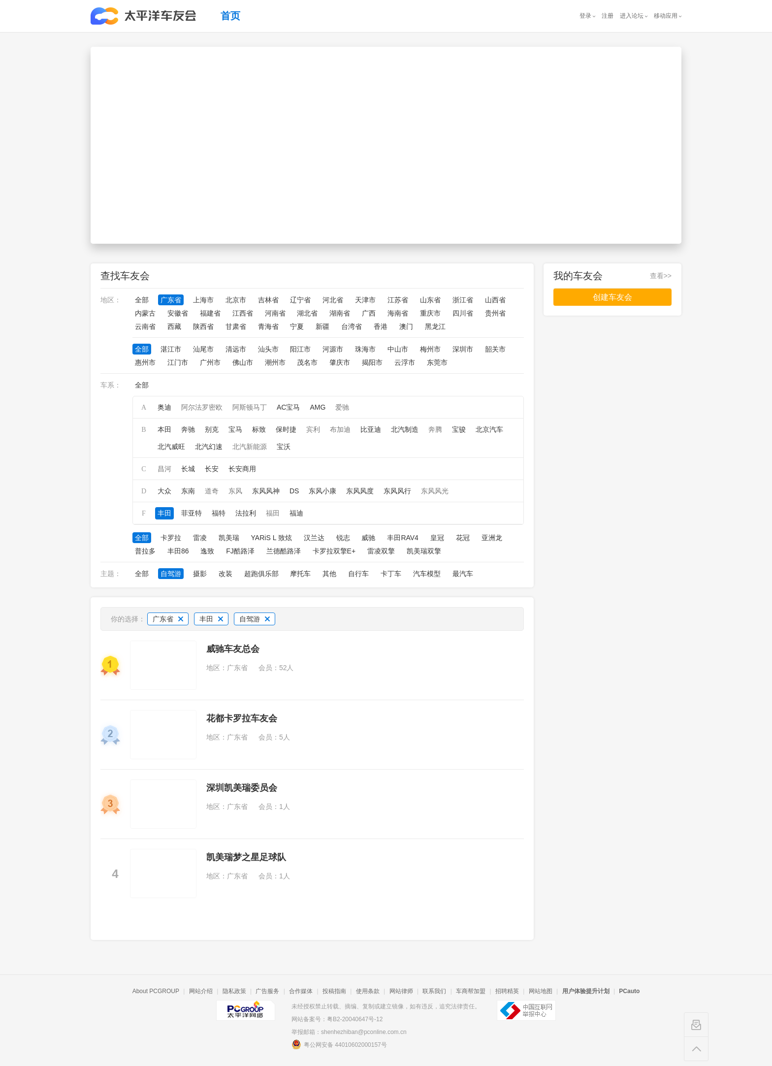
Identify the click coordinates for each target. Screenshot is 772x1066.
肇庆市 (339, 362)
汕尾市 (203, 349)
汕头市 (268, 349)
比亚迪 (370, 429)
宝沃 (283, 447)
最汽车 (462, 574)
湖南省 (339, 313)
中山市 (397, 349)
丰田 (164, 513)
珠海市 (365, 349)
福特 (218, 513)
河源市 (332, 349)
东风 (235, 491)
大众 (164, 491)
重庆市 (430, 313)
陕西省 (203, 326)
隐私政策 (234, 991)
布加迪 (340, 429)
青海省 (268, 326)
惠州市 (145, 362)
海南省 (397, 313)
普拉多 (145, 551)
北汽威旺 (171, 447)
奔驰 (188, 429)
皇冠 (437, 538)
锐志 (343, 538)
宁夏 (297, 326)
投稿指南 (334, 991)
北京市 (235, 300)
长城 (188, 469)
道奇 (212, 491)
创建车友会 (612, 297)
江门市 (177, 362)
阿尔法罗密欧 (202, 407)
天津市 (365, 300)
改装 (225, 574)
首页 (230, 15)
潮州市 (275, 362)
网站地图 (540, 991)
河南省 (275, 313)
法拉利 (245, 513)
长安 (212, 469)
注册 (607, 15)
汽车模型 (427, 574)
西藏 (174, 326)
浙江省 (462, 300)
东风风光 (435, 491)
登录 (585, 15)
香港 (380, 326)
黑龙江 (435, 326)
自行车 (358, 574)
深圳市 (462, 349)
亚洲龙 (492, 538)
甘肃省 (235, 326)
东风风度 (360, 491)
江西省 (242, 313)
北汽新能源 (249, 447)
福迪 (296, 513)
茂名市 (307, 362)
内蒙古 (145, 313)
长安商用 (242, 469)
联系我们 (434, 991)
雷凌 (200, 538)
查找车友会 (125, 275)
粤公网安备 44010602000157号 (339, 1044)
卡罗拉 (171, 538)
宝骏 (459, 429)
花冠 (463, 538)
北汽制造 (404, 429)
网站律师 (401, 991)
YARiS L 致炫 (271, 538)
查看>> (661, 276)
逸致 (207, 551)
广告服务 (267, 991)
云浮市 (404, 362)
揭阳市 (372, 362)
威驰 (368, 538)
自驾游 (171, 574)
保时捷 (286, 429)
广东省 (171, 300)
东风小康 (322, 491)
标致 (259, 429)
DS (294, 491)
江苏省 (397, 300)
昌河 (164, 469)
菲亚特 (191, 513)
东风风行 (397, 491)
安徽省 (177, 313)
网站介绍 (201, 991)
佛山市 (242, 362)
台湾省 (351, 326)
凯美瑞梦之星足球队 (246, 857)
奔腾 (435, 429)
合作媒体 (301, 991)
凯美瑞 (229, 538)
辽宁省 (300, 300)
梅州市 (430, 349)
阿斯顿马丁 (249, 407)
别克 (212, 429)
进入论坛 (631, 15)
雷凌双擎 (381, 551)
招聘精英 (507, 991)
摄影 (200, 574)
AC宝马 (288, 407)
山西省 (495, 300)
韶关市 (495, 349)
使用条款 (368, 991)
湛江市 (171, 349)
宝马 (235, 429)
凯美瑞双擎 (424, 551)
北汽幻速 (209, 447)
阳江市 (300, 349)
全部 (142, 300)
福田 (273, 513)
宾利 (313, 429)
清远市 (235, 349)
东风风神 (266, 491)
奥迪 (164, 407)
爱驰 (342, 407)
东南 (188, 491)
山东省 (430, 300)
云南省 (145, 326)
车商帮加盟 (470, 991)
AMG (317, 407)
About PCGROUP (155, 991)
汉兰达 (314, 538)
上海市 (203, 300)
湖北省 (307, 313)
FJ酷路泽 (240, 551)
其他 (329, 574)
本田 (164, 429)
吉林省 (268, 300)
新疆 (322, 326)
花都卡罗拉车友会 (241, 718)
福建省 (210, 313)
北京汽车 (489, 429)
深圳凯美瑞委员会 (241, 788)
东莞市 (437, 362)
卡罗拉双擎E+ (334, 551)
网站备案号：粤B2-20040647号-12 (337, 1019)
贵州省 (495, 313)
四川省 (462, 313)
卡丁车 (391, 574)
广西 (369, 313)
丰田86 (178, 551)
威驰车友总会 (232, 649)
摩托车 (300, 574)
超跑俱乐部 (261, 574)
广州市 (210, 362)
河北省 (332, 300)
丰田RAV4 (402, 538)
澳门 (406, 326)
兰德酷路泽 (283, 551)
